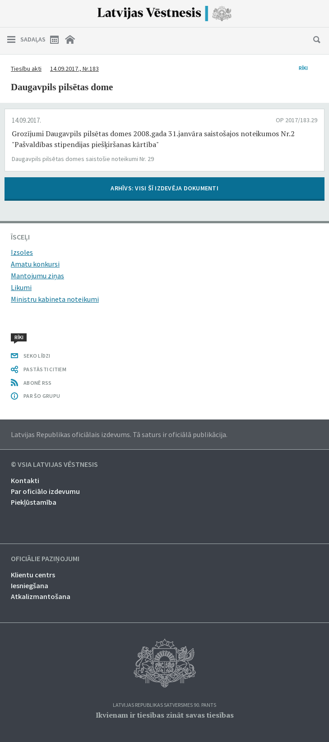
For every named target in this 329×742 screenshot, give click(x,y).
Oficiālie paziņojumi (45, 559)
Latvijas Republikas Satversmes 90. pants (164, 705)
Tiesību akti (26, 69)
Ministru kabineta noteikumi (55, 299)
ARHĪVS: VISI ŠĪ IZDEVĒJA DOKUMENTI (164, 188)
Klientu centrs (33, 574)
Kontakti (25, 480)
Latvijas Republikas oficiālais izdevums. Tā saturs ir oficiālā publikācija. (119, 434)
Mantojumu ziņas (37, 275)
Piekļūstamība (33, 502)
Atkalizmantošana (40, 596)
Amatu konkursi (35, 263)
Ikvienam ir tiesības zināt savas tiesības (165, 714)
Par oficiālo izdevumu (45, 491)
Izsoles (22, 252)
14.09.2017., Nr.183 (74, 69)
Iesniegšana (29, 585)
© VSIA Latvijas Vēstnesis (54, 465)
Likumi (21, 287)
